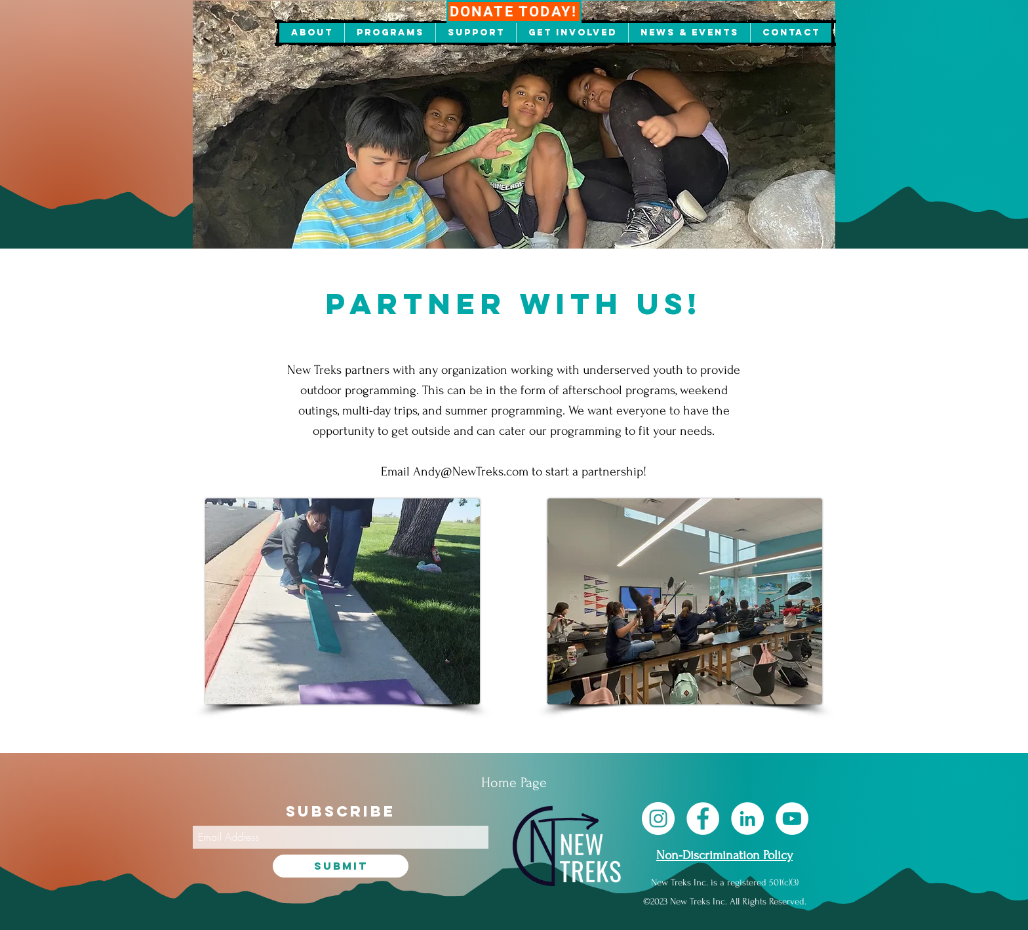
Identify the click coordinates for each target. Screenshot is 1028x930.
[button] (311, 33)
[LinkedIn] (747, 818)
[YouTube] (792, 818)
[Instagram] (658, 818)
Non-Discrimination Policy (724, 855)
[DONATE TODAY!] (514, 11)
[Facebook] (702, 818)
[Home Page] (514, 782)
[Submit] (340, 866)
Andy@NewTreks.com (470, 471)
